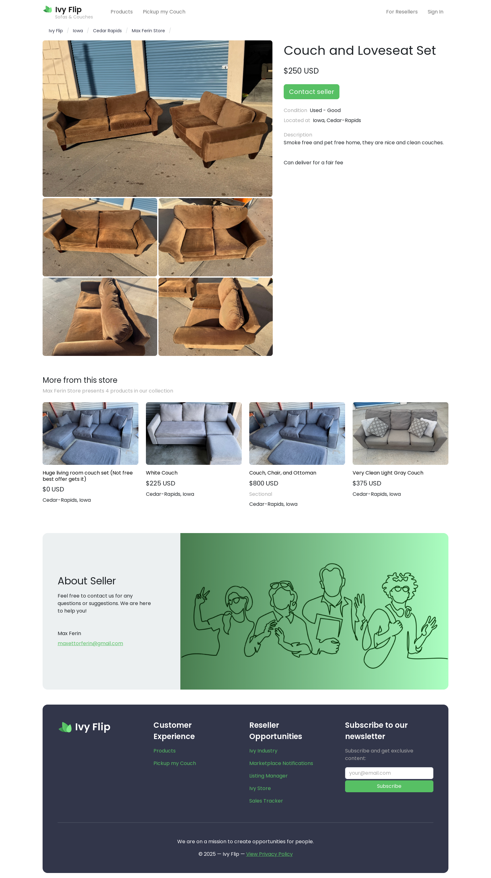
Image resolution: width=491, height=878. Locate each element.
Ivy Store (260, 788)
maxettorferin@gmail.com (90, 643)
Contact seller (311, 91)
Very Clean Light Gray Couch (388, 473)
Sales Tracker (266, 800)
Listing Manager (268, 775)
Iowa (78, 31)
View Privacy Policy (269, 854)
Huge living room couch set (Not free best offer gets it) (88, 476)
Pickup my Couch (164, 11)
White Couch (162, 473)
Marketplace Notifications (281, 763)
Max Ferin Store (148, 31)
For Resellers (402, 11)
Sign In (435, 11)
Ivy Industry (263, 750)
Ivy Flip (56, 31)
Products (122, 11)
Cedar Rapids (107, 31)
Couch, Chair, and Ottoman (282, 473)
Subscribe (389, 786)
